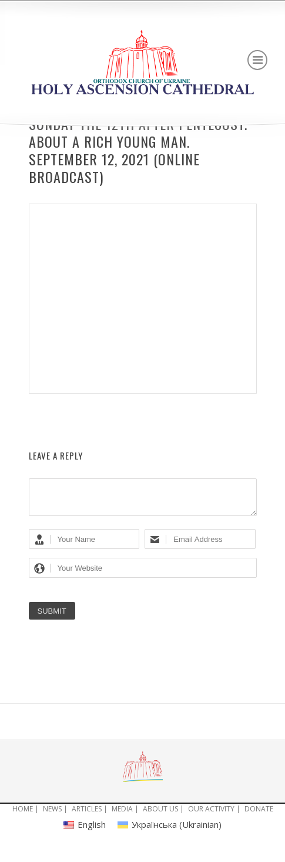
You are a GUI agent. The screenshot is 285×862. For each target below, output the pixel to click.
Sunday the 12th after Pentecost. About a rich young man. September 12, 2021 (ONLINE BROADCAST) (138, 150)
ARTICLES (87, 816)
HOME (22, 816)
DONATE (258, 816)
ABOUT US (160, 816)
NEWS (52, 816)
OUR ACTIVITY (211, 816)
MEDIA (122, 816)
